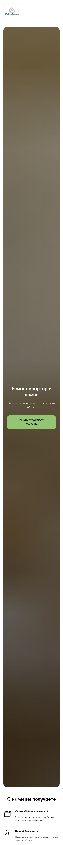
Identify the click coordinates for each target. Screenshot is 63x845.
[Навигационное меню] (58, 11)
